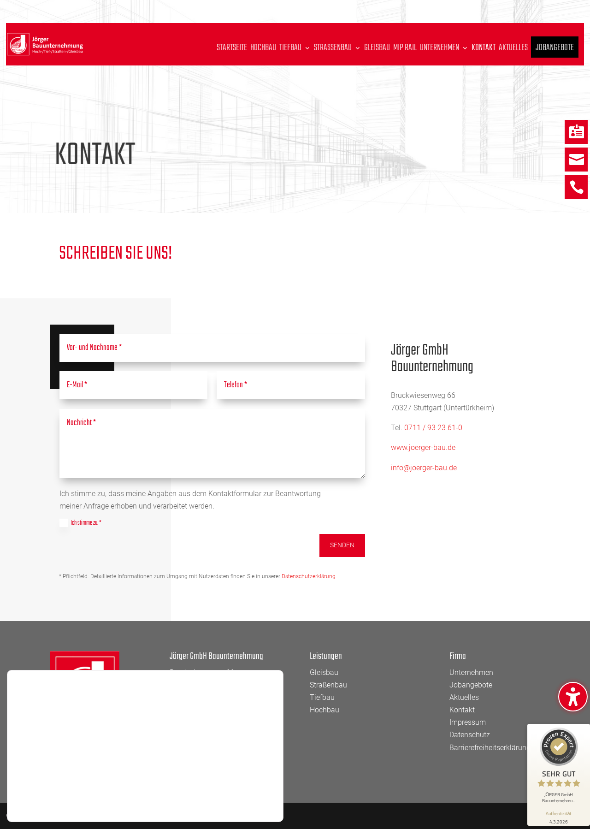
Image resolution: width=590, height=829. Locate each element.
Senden (342, 545)
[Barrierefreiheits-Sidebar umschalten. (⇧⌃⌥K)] (573, 696)
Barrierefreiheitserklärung (490, 747)
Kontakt (484, 50)
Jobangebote (555, 51)
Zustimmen (232, 783)
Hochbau (263, 50)
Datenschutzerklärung (309, 576)
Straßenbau (333, 50)
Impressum (467, 722)
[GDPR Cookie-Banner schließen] (275, 772)
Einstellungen (57, 797)
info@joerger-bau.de (424, 467)
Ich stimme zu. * (80, 523)
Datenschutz (469, 734)
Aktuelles (513, 50)
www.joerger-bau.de (423, 447)
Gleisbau (377, 50)
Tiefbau (290, 50)
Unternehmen (439, 50)
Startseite (232, 50)
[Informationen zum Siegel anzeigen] (558, 817)
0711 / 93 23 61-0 (433, 427)
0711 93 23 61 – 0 (226, 697)
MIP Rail (405, 50)
